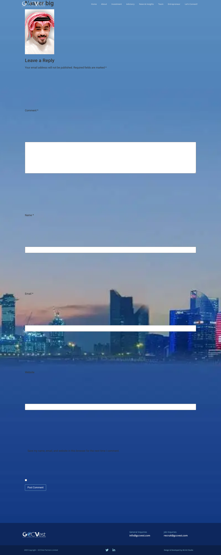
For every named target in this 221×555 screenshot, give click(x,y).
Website (29, 372)
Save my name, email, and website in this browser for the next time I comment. (73, 451)
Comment (31, 110)
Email (29, 294)
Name (29, 215)
